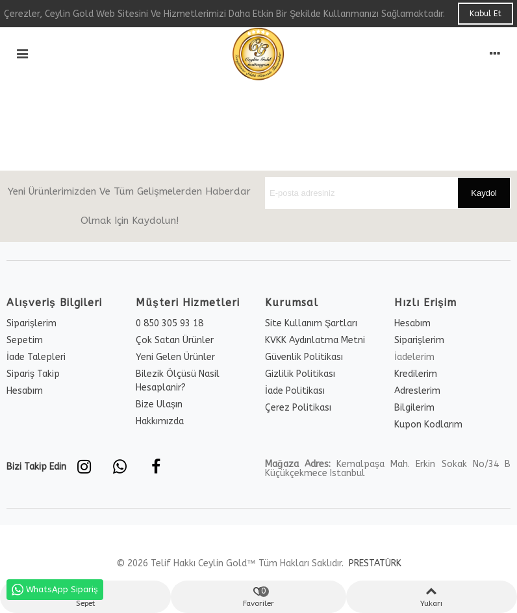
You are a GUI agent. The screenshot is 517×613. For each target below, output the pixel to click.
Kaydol (484, 193)
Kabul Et (485, 13)
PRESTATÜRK (373, 563)
